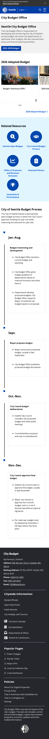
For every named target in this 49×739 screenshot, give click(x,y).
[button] (45, 3)
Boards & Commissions (19, 637)
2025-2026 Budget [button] (11, 48)
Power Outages (14, 654)
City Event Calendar (17, 621)
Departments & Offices (19, 633)
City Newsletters (15, 627)
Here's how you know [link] (11, 4)
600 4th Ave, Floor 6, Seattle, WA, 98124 (22, 565)
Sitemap (7, 701)
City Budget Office (14, 17)
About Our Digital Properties (17, 687)
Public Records (10, 609)
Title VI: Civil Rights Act (14, 698)
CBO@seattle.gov (17, 584)
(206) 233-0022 (14, 581)
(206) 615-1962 (16, 577)
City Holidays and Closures (16, 614)
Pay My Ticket (13, 658)
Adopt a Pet (12, 663)
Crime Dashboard (15, 673)
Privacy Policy (10, 691)
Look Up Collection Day (17, 668)
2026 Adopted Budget (37, 111)
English (21, 10)
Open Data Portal (12, 605)
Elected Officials (11, 600)
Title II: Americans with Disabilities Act (21, 694)
